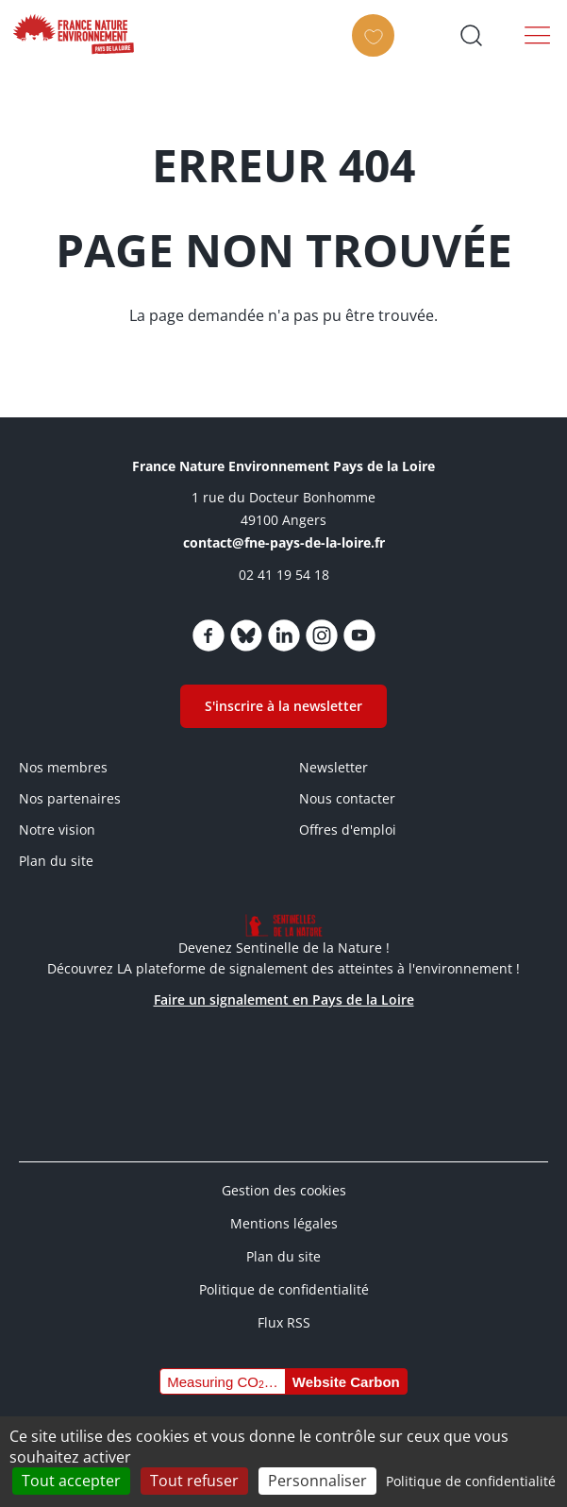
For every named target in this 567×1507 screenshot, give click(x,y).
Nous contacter (347, 798)
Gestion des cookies (284, 1190)
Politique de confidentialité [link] (471, 1481)
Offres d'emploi (347, 829)
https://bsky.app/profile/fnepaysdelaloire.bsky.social (246, 635)
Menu (538, 35)
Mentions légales (284, 1223)
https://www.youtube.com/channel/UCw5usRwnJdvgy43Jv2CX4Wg (359, 635)
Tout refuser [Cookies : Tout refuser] (194, 1480)
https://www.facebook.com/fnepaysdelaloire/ (208, 635)
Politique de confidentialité (284, 1289)
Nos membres (63, 767)
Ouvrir (471, 35)
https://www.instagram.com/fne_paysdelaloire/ (322, 635)
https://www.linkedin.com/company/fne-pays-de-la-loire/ (284, 635)
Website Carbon (346, 1382)
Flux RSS (284, 1322)
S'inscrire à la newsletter (283, 706)
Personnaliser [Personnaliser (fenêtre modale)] (317, 1480)
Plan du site (56, 861)
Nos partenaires (70, 798)
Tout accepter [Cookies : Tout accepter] (71, 1480)
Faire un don (377, 52)
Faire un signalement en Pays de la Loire (284, 999)
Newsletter (333, 767)
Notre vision (57, 829)
